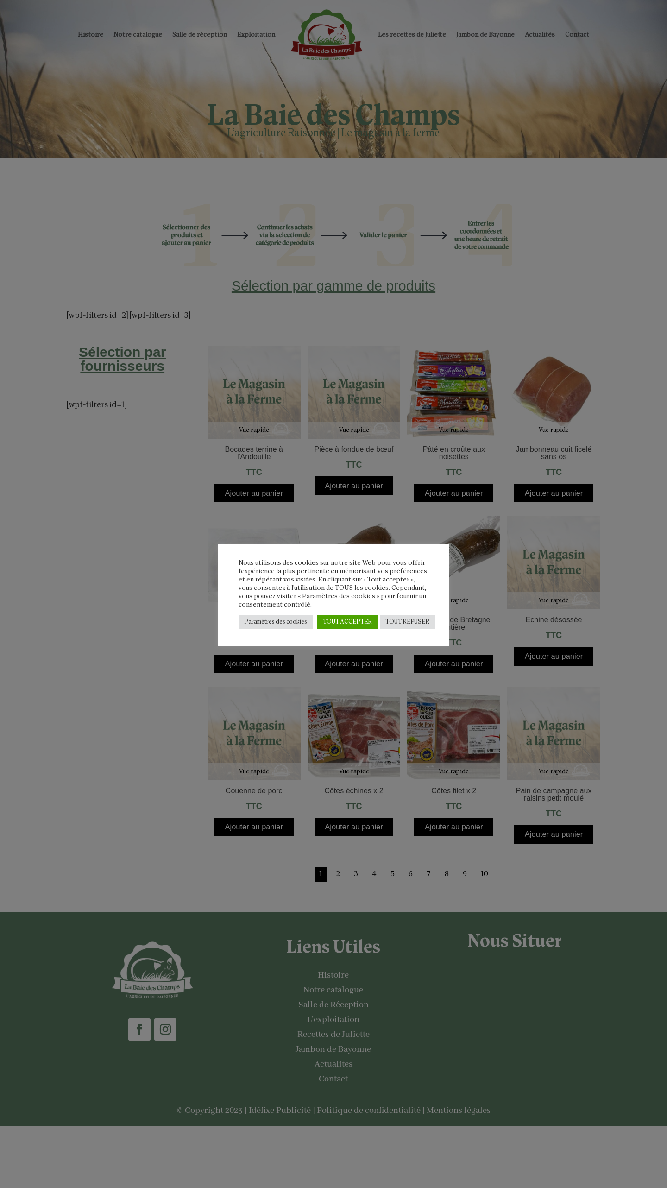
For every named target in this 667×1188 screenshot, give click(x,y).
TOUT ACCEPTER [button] (347, 622)
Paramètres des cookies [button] (275, 622)
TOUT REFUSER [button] (407, 622)
